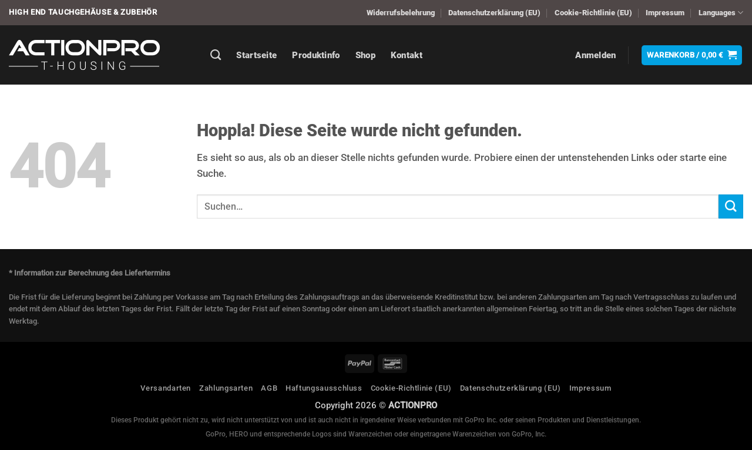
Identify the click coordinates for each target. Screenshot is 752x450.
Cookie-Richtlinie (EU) (593, 12)
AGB (269, 388)
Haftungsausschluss (324, 388)
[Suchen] (215, 55)
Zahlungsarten (226, 388)
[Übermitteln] (731, 206)
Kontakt (406, 55)
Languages (721, 12)
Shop (365, 55)
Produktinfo (316, 55)
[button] (595, 55)
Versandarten (165, 388)
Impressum (665, 12)
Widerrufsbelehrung (401, 12)
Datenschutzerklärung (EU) (494, 12)
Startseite (256, 55)
